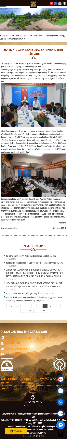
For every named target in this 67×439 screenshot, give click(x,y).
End (43, 310)
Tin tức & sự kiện (19, 35)
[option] (33, 19)
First (10, 306)
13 (30, 310)
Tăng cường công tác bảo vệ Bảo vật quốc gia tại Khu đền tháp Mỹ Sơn (34, 262)
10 (51, 306)
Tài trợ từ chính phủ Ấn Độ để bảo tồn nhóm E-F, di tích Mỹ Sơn (31, 255)
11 (58, 306)
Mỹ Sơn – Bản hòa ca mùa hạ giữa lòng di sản (24, 293)
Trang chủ (4, 35)
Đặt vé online (16, 431)
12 (23, 310)
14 (36, 310)
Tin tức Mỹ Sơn (36, 35)
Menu (3, 4)
